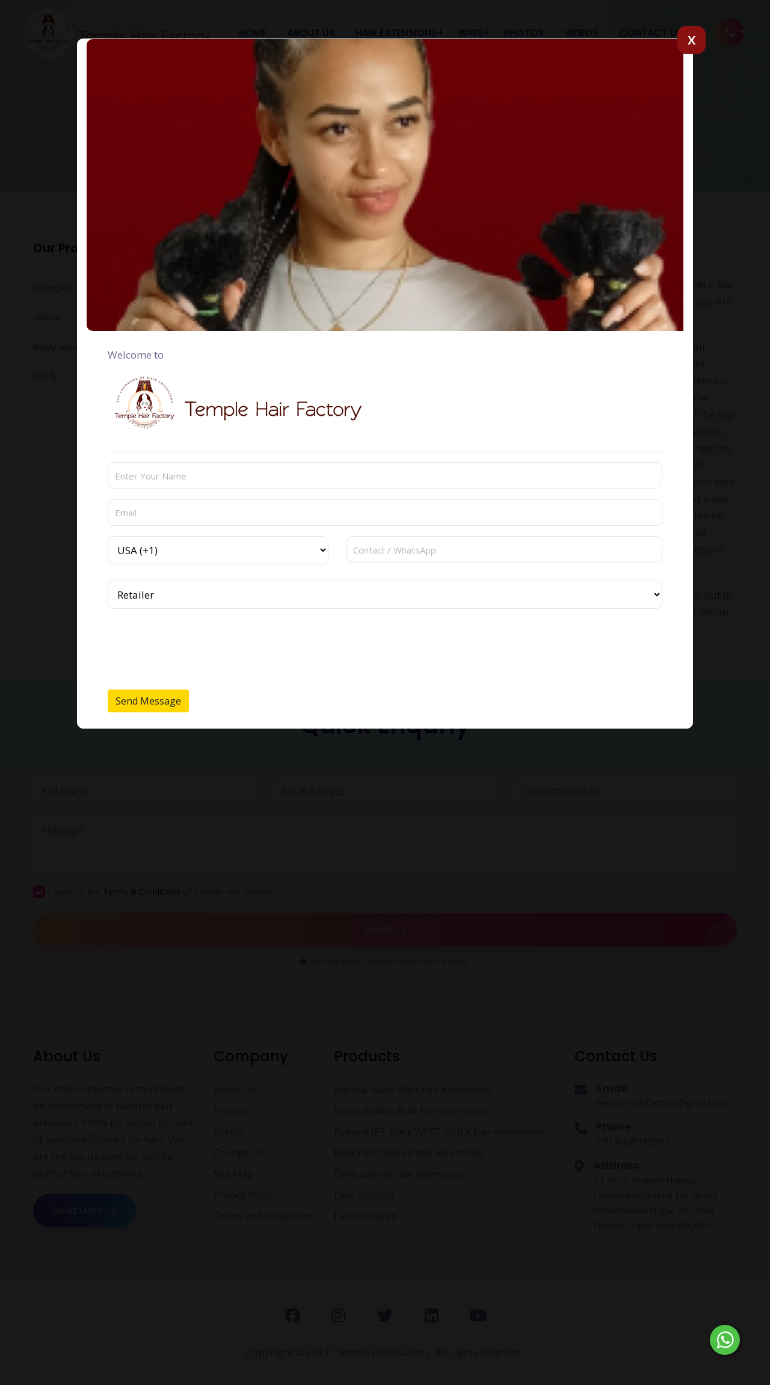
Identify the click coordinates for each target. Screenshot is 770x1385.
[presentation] (199, 645)
